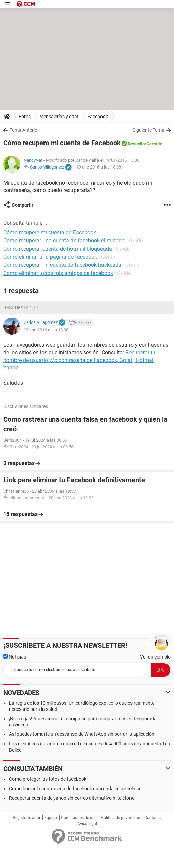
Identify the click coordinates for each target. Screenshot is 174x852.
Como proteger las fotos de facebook (47, 779)
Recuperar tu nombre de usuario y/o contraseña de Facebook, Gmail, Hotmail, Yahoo (79, 360)
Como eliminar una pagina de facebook (50, 257)
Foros (25, 116)
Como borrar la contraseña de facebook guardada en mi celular (75, 788)
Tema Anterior (24, 130)
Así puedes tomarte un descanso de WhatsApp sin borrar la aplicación (81, 734)
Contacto (152, 817)
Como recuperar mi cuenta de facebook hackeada (62, 265)
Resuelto (136, 143)
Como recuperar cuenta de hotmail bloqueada (57, 249)
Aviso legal (87, 823)
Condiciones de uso (79, 817)
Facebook (97, 116)
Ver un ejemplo (155, 657)
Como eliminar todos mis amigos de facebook (58, 273)
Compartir (22, 205)
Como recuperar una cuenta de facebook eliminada (64, 240)
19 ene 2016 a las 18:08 (98, 167)
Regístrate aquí (26, 817)
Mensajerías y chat (59, 116)
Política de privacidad (120, 817)
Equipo (50, 817)
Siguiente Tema (148, 130)
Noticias (14, 657)
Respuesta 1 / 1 (21, 307)
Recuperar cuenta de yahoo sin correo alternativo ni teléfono (72, 798)
